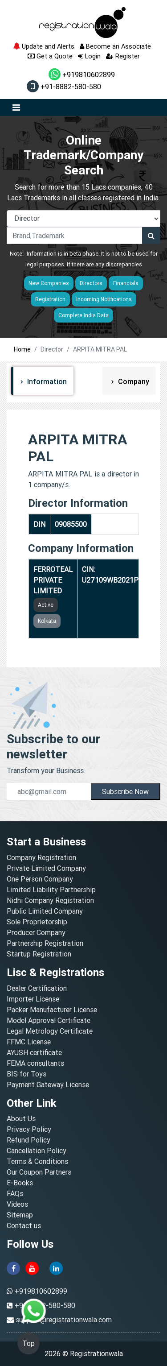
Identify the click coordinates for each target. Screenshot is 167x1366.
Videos (17, 1204)
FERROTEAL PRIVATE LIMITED (53, 580)
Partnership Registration (45, 943)
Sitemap (20, 1214)
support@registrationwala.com (64, 1319)
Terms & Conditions (37, 1161)
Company (132, 381)
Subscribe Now (125, 791)
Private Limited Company (46, 868)
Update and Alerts (43, 46)
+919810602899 (82, 74)
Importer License (33, 998)
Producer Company (36, 932)
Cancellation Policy (36, 1150)
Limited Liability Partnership (51, 889)
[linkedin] (56, 1267)
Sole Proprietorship (37, 921)
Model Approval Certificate (48, 1020)
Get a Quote (50, 56)
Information (46, 381)
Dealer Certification (37, 988)
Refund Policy (28, 1139)
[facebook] (13, 1267)
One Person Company (40, 878)
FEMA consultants (35, 1063)
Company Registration (41, 857)
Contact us (24, 1225)
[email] (49, 791)
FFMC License (29, 1041)
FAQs (15, 1193)
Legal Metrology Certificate (50, 1031)
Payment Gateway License (48, 1084)
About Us (21, 1118)
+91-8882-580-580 (64, 86)
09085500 (71, 524)
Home (22, 349)
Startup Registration (39, 953)
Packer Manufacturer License (52, 1009)
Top (28, 1343)
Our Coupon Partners (39, 1171)
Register (123, 56)
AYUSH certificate (34, 1052)
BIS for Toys (26, 1073)
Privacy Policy (29, 1129)
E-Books (20, 1182)
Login (89, 56)
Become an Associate (115, 46)
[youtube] (32, 1267)
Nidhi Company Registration (50, 900)
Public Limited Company (45, 911)
